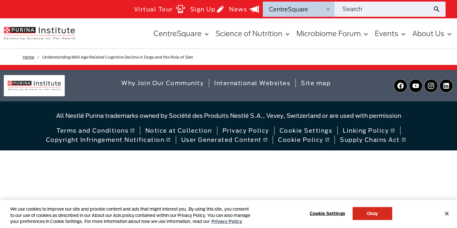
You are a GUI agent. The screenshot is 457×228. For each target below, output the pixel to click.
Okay (372, 213)
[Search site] (383, 9)
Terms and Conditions (95, 130)
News (244, 9)
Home (28, 57)
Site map (316, 83)
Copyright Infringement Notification (108, 139)
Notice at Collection (178, 130)
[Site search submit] (439, 9)
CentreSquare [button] (182, 33)
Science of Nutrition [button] (253, 33)
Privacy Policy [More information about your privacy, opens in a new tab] (226, 221)
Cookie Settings (306, 130)
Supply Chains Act (373, 139)
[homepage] (39, 32)
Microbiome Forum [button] (333, 33)
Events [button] (391, 33)
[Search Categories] (298, 9)
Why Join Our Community (162, 83)
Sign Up (207, 9)
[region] (228, 214)
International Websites (252, 83)
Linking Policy (369, 130)
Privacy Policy (245, 130)
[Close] (447, 213)
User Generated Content (224, 139)
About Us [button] (432, 33)
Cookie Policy (303, 139)
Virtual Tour (159, 9)
